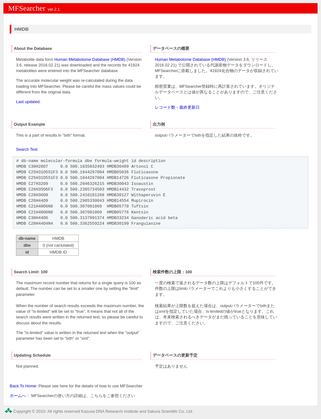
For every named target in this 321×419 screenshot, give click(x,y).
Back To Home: (23, 386)
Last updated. (28, 101)
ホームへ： (20, 395)
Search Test (26, 149)
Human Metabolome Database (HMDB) (89, 59)
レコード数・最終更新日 (177, 107)
